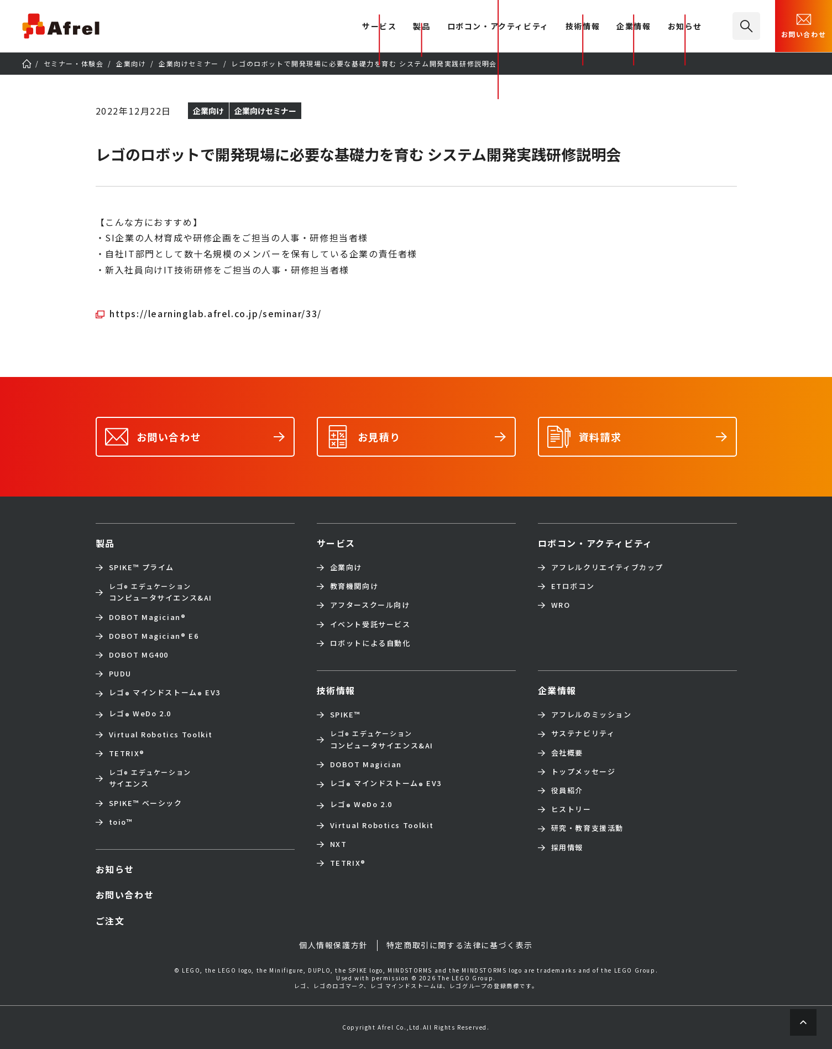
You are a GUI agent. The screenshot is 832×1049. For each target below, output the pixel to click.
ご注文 (110, 920)
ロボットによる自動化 (370, 643)
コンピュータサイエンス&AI (160, 592)
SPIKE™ (345, 715)
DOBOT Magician (147, 617)
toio (121, 822)
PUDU (120, 674)
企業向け (346, 567)
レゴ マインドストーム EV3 (165, 694)
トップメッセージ (583, 772)
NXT (338, 844)
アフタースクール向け (370, 605)
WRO (561, 605)
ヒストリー (571, 809)
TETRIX (127, 753)
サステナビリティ (583, 733)
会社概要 (567, 753)
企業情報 (633, 27)
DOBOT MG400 (139, 655)
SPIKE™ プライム (142, 567)
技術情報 (583, 27)
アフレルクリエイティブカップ (607, 567)
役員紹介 (567, 790)
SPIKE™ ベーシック (145, 803)
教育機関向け (354, 586)
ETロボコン (573, 586)
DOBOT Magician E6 (154, 636)
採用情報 (567, 847)
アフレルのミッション (591, 715)
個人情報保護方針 (333, 944)
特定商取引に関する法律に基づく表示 (459, 944)
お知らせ (685, 27)
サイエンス (150, 778)
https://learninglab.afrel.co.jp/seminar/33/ (215, 313)
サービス (336, 543)
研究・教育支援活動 (587, 828)
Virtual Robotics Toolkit (161, 735)
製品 (421, 27)
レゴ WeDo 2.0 (140, 715)
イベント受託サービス (370, 624)
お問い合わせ (803, 25)
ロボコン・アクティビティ (498, 27)
